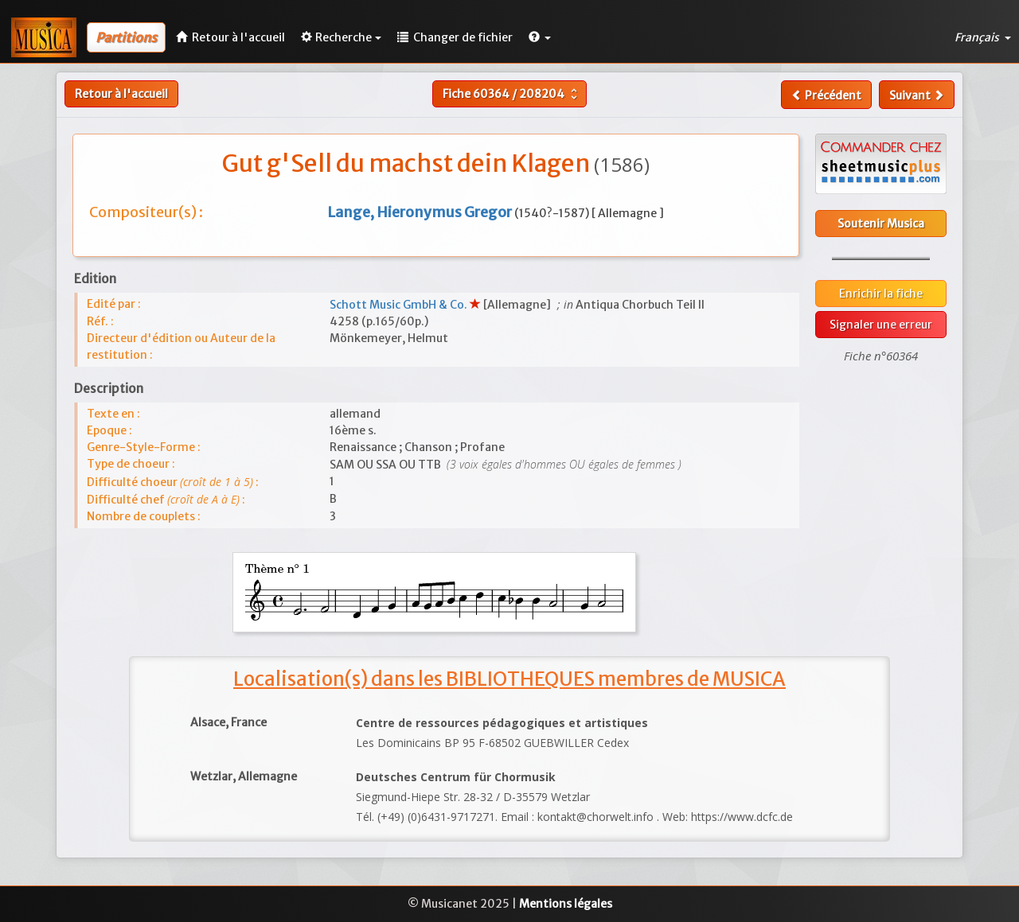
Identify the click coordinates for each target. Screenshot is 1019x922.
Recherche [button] (341, 37)
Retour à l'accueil (121, 94)
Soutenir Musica (880, 223)
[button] (540, 37)
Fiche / (512, 94)
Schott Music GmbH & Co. (400, 305)
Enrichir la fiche (881, 293)
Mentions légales (565, 904)
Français (983, 37)
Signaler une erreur (881, 324)
